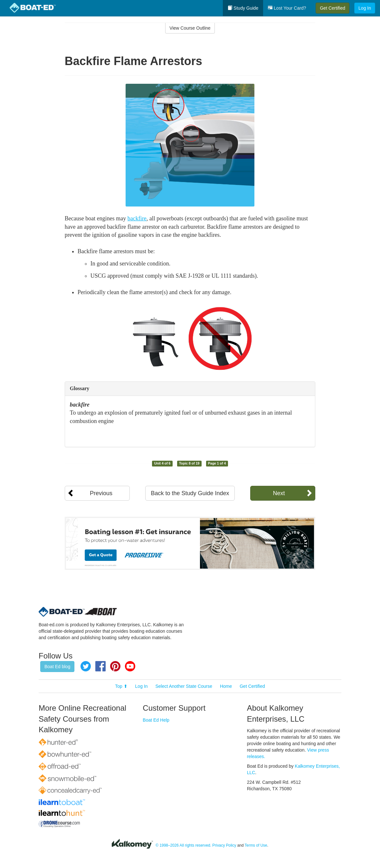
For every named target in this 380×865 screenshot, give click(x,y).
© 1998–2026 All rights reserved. (183, 845)
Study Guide (243, 8)
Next (279, 493)
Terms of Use (256, 845)
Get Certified (332, 8)
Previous (101, 493)
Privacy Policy (224, 845)
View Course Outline (189, 28)
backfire (137, 218)
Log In (364, 8)
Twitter (86, 666)
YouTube (130, 666)
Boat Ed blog (57, 666)
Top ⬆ (121, 686)
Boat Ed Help (156, 720)
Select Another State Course (183, 686)
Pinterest (115, 666)
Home (226, 686)
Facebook (100, 666)
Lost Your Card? (287, 8)
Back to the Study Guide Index (190, 493)
